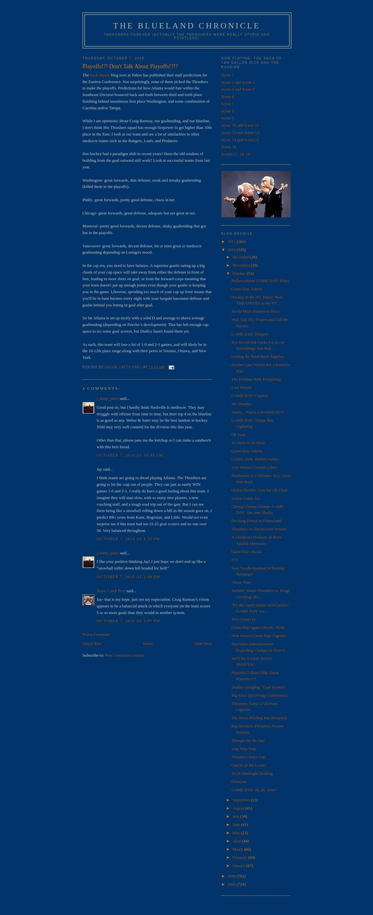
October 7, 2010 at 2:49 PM (128, 576)
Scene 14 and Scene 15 (240, 139)
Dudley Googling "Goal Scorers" (258, 687)
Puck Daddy (100, 75)
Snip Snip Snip (243, 748)
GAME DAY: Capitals (249, 395)
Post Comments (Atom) (124, 655)
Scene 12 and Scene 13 (240, 132)
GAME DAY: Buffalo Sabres (255, 459)
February (240, 857)
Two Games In (243, 619)
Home (148, 643)
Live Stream (241, 387)
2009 (232, 876)
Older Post (203, 643)
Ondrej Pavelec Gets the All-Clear (259, 490)
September (241, 800)
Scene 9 (227, 118)
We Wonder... (242, 403)
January (239, 865)
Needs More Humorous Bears (255, 311)
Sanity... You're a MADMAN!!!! (258, 412)
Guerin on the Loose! (248, 765)
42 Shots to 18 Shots (248, 442)
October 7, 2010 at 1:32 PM (128, 538)
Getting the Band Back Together (257, 356)
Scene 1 (227, 75)
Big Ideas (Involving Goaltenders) (259, 695)
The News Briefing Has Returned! (259, 717)
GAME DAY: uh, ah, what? (254, 789)
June (236, 824)
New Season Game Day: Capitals (258, 635)
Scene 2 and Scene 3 (238, 82)
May (236, 832)
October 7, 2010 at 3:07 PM (128, 620)
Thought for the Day (248, 740)
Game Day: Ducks (246, 551)
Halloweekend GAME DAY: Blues (260, 280)
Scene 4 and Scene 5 (238, 89)
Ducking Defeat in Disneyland (256, 520)
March (238, 849)
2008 (232, 884)
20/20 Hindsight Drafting (252, 773)
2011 (232, 241)
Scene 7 (227, 103)
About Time (241, 582)
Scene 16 (228, 146)
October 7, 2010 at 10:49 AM (130, 455)
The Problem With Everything (256, 379)
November (241, 265)
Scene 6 (227, 96)
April (237, 841)
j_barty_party (108, 398)
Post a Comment (96, 634)
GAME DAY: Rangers (249, 334)
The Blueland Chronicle (186, 25)
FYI (234, 559)
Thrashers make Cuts (248, 757)
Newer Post (92, 643)
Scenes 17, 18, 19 (235, 154)
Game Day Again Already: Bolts (258, 627)
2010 (232, 249)
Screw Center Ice (245, 498)
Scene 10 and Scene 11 (240, 125)
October (239, 273)
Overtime (239, 781)
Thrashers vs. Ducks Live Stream (258, 529)
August (238, 808)
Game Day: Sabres (246, 288)
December (241, 257)
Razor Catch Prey (111, 590)
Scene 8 (227, 111)
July (236, 816)
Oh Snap (238, 434)
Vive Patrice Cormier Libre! (254, 467)
